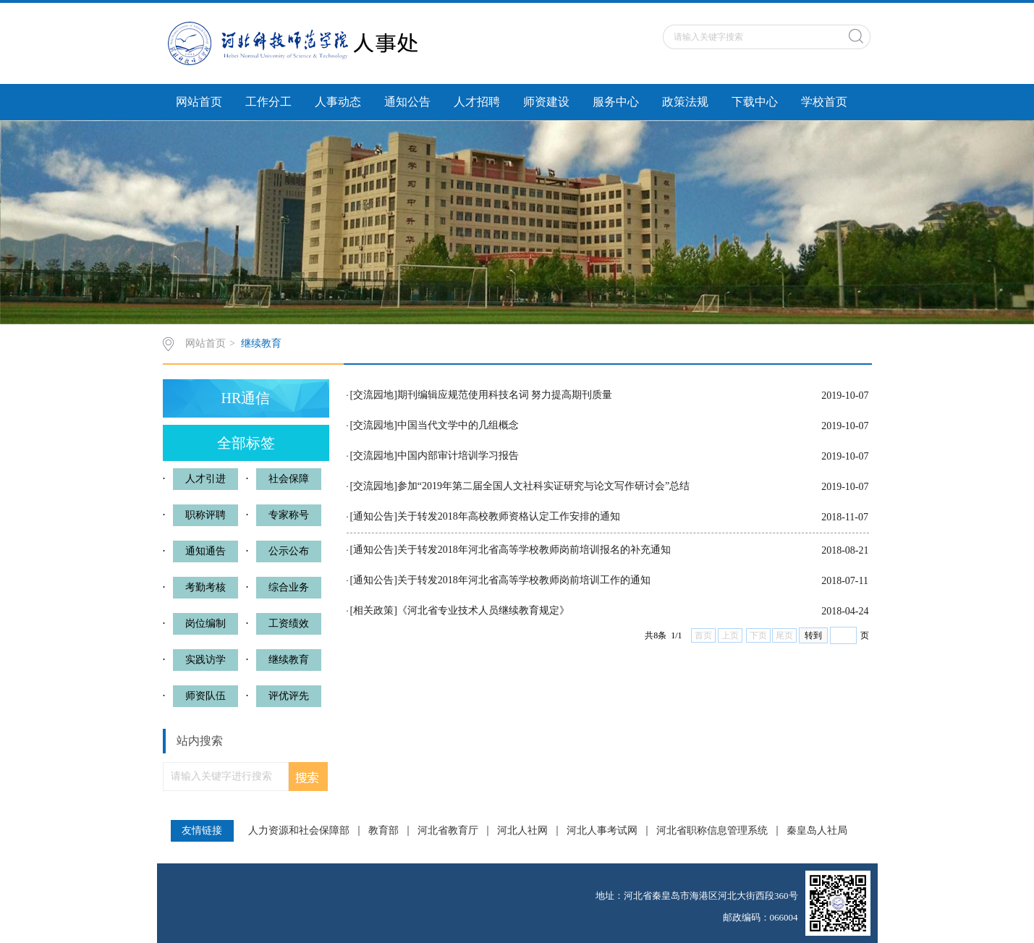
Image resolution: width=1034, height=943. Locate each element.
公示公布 (288, 551)
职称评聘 (205, 514)
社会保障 (288, 478)
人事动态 (338, 102)
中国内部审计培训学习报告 (458, 455)
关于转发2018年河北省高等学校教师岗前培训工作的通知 (524, 580)
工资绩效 (288, 623)
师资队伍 (205, 695)
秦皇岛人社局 (817, 831)
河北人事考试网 (602, 831)
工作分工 (268, 102)
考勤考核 (205, 587)
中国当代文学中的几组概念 (458, 425)
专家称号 (288, 514)
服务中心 (616, 102)
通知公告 (407, 102)
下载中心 (755, 102)
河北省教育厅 (448, 831)
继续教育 (261, 343)
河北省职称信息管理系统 (712, 831)
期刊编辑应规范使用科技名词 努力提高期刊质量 (505, 394)
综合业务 (288, 587)
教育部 (383, 831)
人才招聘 (477, 102)
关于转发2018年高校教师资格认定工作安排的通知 (508, 516)
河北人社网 (522, 831)
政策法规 (685, 102)
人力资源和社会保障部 (298, 831)
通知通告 (205, 551)
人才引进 (205, 478)
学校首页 (824, 102)
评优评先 (288, 695)
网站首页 (199, 102)
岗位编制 (205, 623)
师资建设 (546, 102)
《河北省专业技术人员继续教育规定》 (483, 610)
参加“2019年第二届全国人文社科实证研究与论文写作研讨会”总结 (543, 486)
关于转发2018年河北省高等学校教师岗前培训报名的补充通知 (534, 549)
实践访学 (205, 659)
